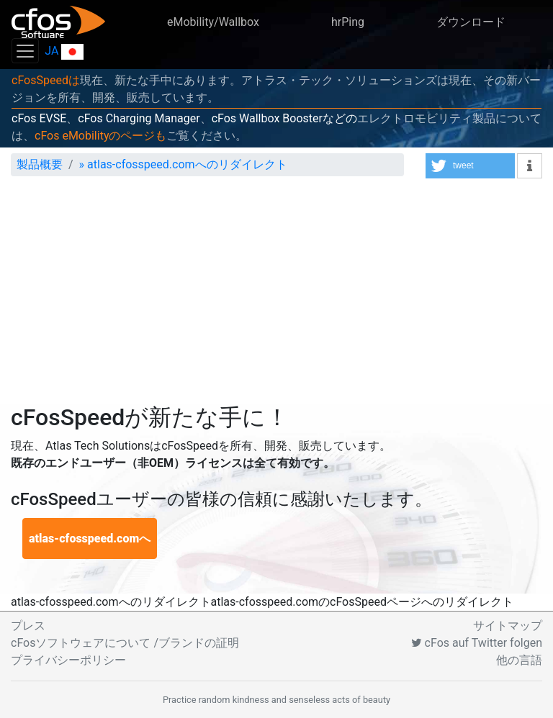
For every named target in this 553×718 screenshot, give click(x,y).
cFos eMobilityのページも (100, 135)
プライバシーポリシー (68, 660)
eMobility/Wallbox (213, 22)
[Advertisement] (276, 295)
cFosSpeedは (46, 80)
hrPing (347, 22)
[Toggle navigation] (25, 50)
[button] (470, 165)
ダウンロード (470, 22)
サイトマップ (507, 625)
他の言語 (519, 660)
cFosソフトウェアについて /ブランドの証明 (125, 643)
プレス (28, 625)
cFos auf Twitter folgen (476, 643)
